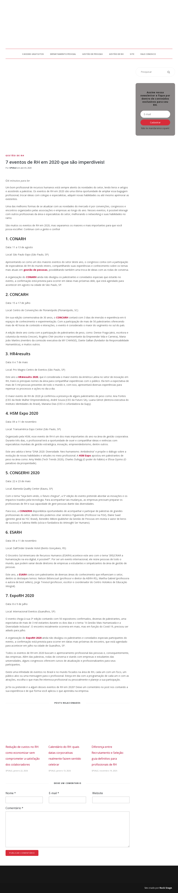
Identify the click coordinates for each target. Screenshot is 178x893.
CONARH (31, 277)
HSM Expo (85, 455)
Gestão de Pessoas (92, 54)
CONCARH (62, 317)
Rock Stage (166, 887)
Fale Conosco (148, 54)
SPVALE (13, 167)
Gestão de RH (116, 54)
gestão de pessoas (35, 269)
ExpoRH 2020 (34, 637)
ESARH (23, 574)
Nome (11, 793)
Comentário (14, 808)
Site (132, 54)
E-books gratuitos (33, 54)
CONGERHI (25, 511)
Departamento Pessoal (63, 54)
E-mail (54, 793)
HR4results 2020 (28, 377)
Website (97, 793)
